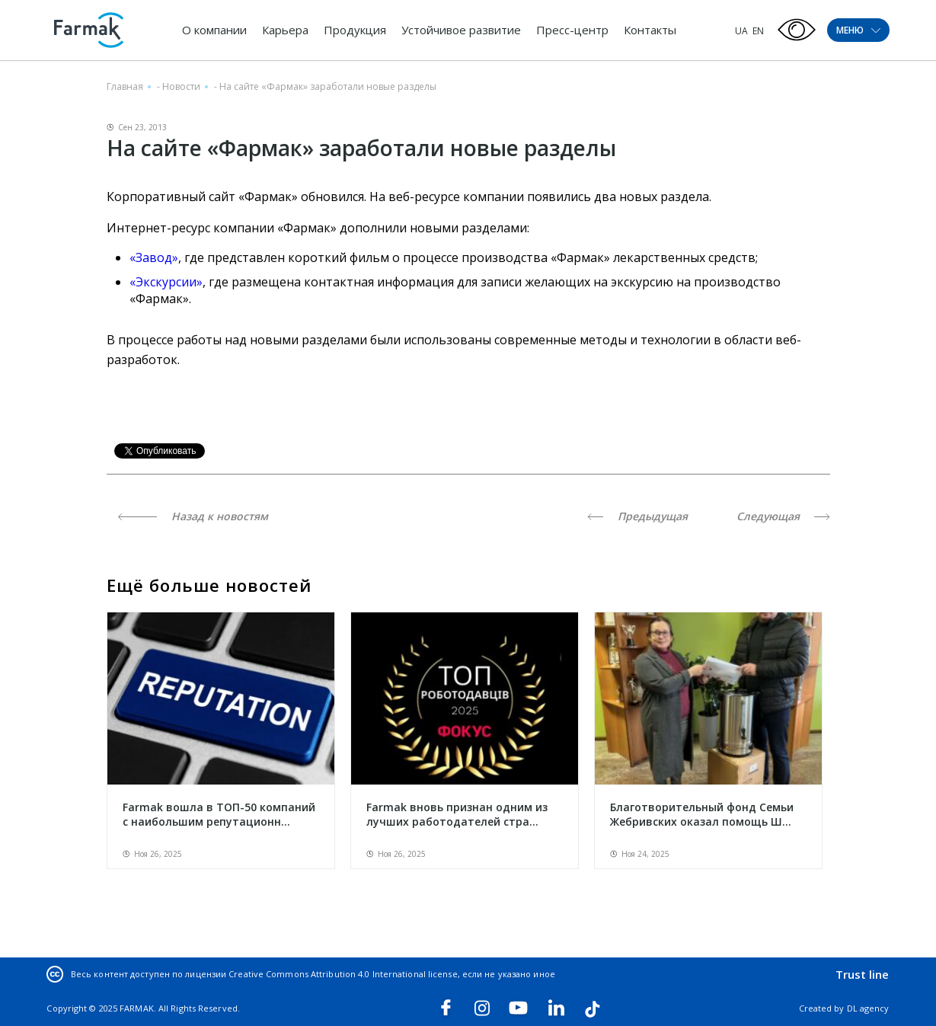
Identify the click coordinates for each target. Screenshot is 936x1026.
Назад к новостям (193, 516)
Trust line (862, 974)
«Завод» (153, 257)
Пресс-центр (572, 29)
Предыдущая (637, 516)
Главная (125, 86)
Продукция (355, 29)
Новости (181, 86)
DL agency (868, 1008)
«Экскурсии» (166, 281)
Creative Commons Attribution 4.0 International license (342, 974)
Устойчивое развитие (461, 29)
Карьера (285, 29)
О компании (214, 29)
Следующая (783, 516)
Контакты (650, 29)
